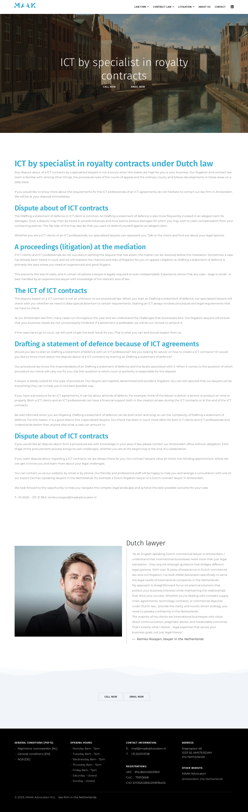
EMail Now (138, 86)
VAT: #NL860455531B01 (143, 772)
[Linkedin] (232, 7)
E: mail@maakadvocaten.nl (146, 748)
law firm (64, 797)
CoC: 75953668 (137, 777)
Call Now (109, 86)
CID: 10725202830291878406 (145, 782)
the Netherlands (85, 797)
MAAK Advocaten (194, 773)
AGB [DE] (23, 759)
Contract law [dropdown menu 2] (162, 6)
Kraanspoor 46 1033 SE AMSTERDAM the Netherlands (197, 753)
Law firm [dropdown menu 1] (140, 6)
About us (205, 6)
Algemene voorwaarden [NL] (37, 748)
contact (220, 6)
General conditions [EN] (33, 754)
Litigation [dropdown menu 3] (185, 6)
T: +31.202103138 (138, 754)
